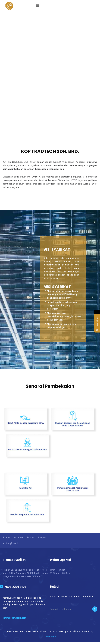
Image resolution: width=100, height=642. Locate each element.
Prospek (42, 537)
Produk (30, 537)
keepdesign (50, 636)
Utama (6, 537)
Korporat (18, 537)
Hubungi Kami (10, 543)
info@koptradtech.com (14, 618)
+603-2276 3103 (15, 587)
